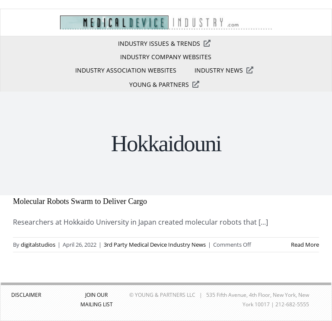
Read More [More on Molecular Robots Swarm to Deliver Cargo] (305, 244)
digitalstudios (38, 244)
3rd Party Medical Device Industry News (155, 244)
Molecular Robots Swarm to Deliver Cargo (80, 201)
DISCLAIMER (26, 295)
